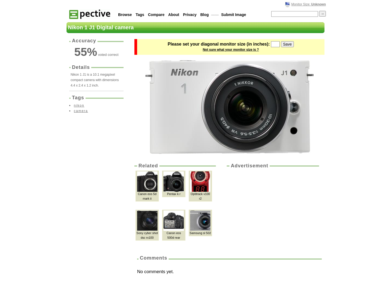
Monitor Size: (308, 4)
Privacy (190, 14)
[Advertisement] (272, 210)
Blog (204, 14)
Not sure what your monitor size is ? (231, 50)
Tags (139, 14)
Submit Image (233, 14)
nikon (79, 105)
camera (81, 111)
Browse (125, 14)
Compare (156, 14)
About (173, 14)
